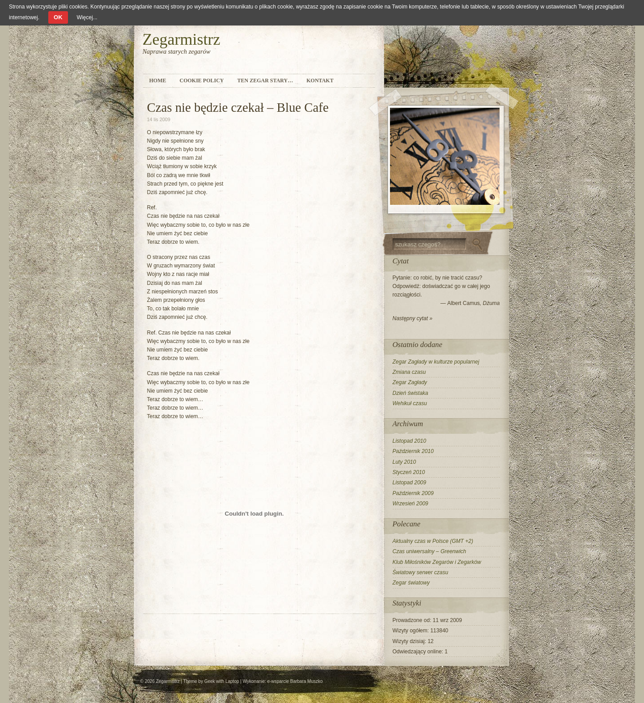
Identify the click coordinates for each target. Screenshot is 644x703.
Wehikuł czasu (410, 403)
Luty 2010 (404, 462)
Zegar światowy (411, 583)
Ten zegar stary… (265, 80)
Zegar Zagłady (410, 382)
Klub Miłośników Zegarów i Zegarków (437, 562)
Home (157, 80)
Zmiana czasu (409, 372)
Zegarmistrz (181, 39)
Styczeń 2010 (409, 472)
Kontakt (319, 80)
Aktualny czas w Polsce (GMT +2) (433, 541)
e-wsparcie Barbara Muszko (295, 681)
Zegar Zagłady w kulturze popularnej (436, 362)
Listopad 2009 (409, 482)
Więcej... (87, 17)
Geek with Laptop (221, 681)
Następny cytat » (412, 318)
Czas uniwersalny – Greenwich (429, 551)
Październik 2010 (413, 451)
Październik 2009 (413, 493)
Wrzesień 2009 (410, 503)
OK (58, 17)
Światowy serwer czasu (421, 572)
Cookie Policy (202, 80)
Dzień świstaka (410, 393)
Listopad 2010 (409, 441)
